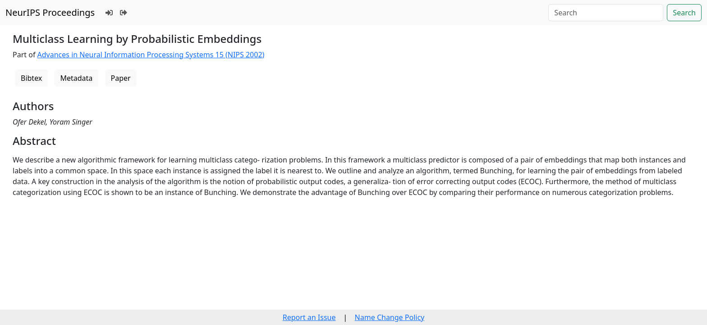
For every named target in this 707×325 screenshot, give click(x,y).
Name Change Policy (390, 317)
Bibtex (31, 78)
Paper (121, 78)
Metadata (76, 78)
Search (684, 13)
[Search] (605, 12)
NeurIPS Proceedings (50, 12)
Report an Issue (309, 317)
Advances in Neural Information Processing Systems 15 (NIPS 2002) (151, 55)
